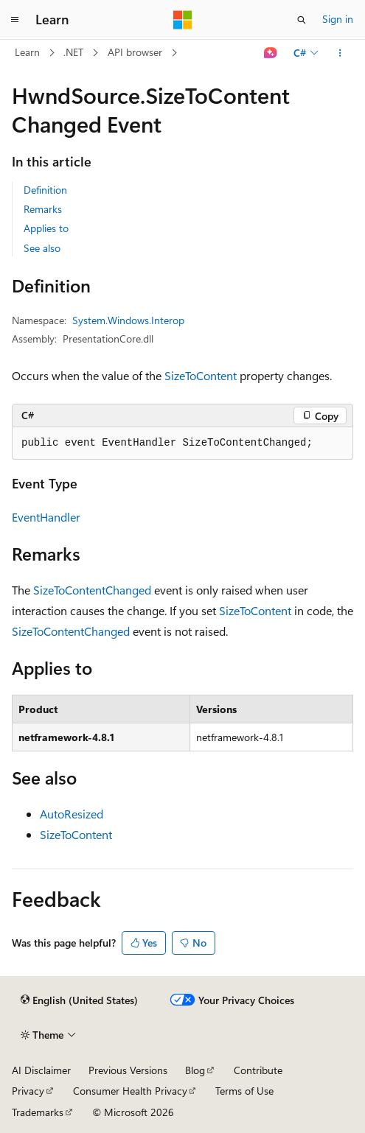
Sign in (337, 19)
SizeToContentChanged (92, 589)
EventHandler (46, 517)
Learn (27, 52)
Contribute (258, 1070)
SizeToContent (200, 375)
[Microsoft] (182, 19)
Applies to (46, 228)
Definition (45, 190)
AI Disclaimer (41, 1070)
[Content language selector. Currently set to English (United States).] (79, 1000)
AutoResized (71, 813)
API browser (135, 52)
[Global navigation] (14, 20)
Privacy (28, 1091)
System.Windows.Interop (128, 320)
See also (42, 248)
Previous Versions (127, 1070)
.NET (73, 52)
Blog (195, 1070)
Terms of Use (244, 1091)
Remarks (43, 209)
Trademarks (37, 1112)
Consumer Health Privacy (130, 1091)
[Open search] (301, 20)
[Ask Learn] (271, 53)
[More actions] (340, 53)
